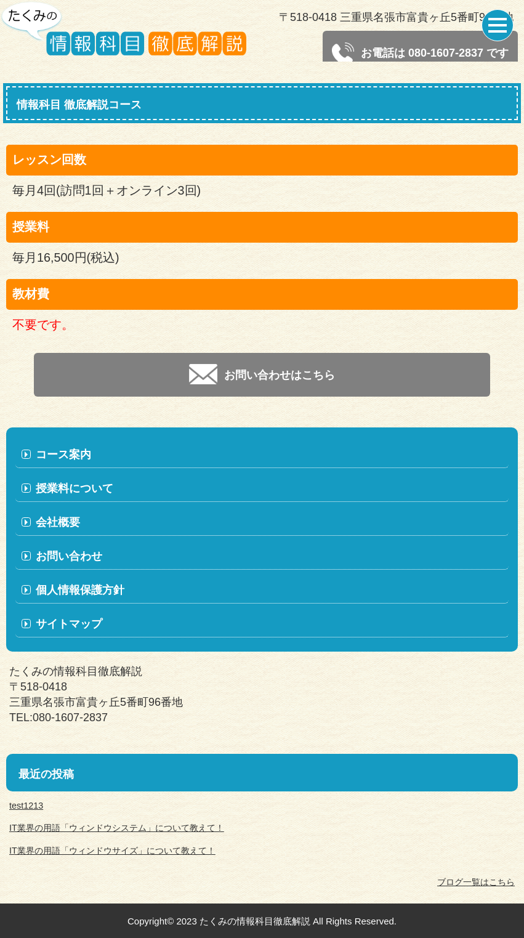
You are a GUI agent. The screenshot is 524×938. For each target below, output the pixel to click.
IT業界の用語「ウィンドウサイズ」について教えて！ (112, 850)
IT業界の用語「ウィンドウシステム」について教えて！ (116, 828)
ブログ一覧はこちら (476, 882)
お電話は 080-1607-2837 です (420, 53)
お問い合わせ (69, 556)
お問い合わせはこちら (261, 374)
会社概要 (58, 522)
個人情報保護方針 (80, 590)
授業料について (74, 488)
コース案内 (63, 454)
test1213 (26, 806)
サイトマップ (69, 624)
